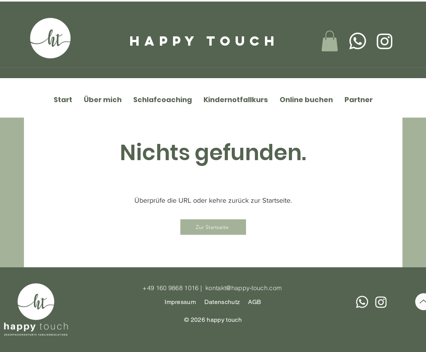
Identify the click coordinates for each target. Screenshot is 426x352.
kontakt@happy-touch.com (243, 288)
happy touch (204, 40)
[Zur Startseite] (213, 227)
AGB (254, 302)
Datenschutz (223, 302)
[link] (329, 41)
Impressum (180, 302)
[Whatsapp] (357, 41)
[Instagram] (384, 41)
